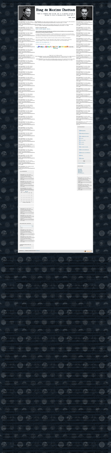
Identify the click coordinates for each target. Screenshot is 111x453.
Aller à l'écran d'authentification (25, 247)
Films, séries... (83, 140)
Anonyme (40, 44)
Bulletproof (38, 250)
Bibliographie (83, 130)
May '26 (26, 191)
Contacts (82, 158)
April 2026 (80, 170)
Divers (82, 138)
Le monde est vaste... (85, 146)
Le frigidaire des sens (85, 136)
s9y (23, 250)
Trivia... (45, 44)
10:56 (49, 44)
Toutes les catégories (81, 163)
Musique (82, 144)
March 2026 (80, 171)
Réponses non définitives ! (85, 152)
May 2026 (80, 169)
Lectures (82, 142)
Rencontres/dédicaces (85, 149)
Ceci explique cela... (44, 29)
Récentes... (80, 172)
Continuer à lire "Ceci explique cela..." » (43, 42)
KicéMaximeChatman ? (85, 133)
